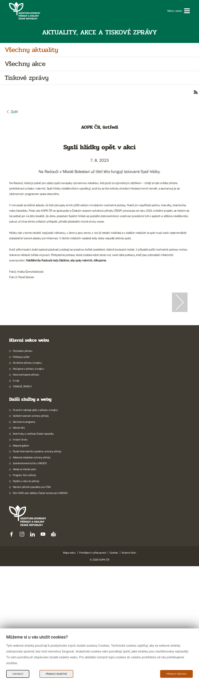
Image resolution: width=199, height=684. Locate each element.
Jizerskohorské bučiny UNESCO (30, 581)
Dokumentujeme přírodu (26, 492)
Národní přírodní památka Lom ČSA (32, 604)
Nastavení (17, 674)
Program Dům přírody (24, 592)
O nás (16, 498)
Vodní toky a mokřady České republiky (33, 551)
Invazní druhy (20, 557)
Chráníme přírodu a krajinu (27, 480)
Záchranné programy (24, 539)
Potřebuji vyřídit (21, 474)
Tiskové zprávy (26, 78)
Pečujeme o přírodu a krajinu (28, 486)
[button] (178, 10)
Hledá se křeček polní (24, 587)
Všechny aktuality (31, 50)
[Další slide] (180, 361)
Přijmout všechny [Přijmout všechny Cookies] (176, 674)
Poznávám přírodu (22, 468)
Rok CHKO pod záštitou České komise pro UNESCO (40, 610)
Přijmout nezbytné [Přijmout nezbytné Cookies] (56, 674)
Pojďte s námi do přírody (26, 598)
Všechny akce (25, 64)
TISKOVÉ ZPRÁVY (22, 504)
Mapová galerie (21, 563)
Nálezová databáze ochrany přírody (32, 575)
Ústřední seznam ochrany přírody (31, 533)
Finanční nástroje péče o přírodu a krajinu (35, 527)
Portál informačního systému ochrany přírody (37, 569)
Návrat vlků (19, 545)
